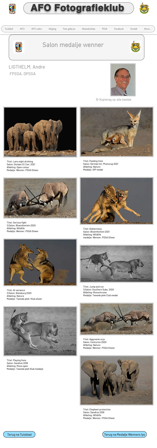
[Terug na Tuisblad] (19, 434)
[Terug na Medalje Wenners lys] (124, 434)
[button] (22, 29)
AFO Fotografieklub (77, 7)
